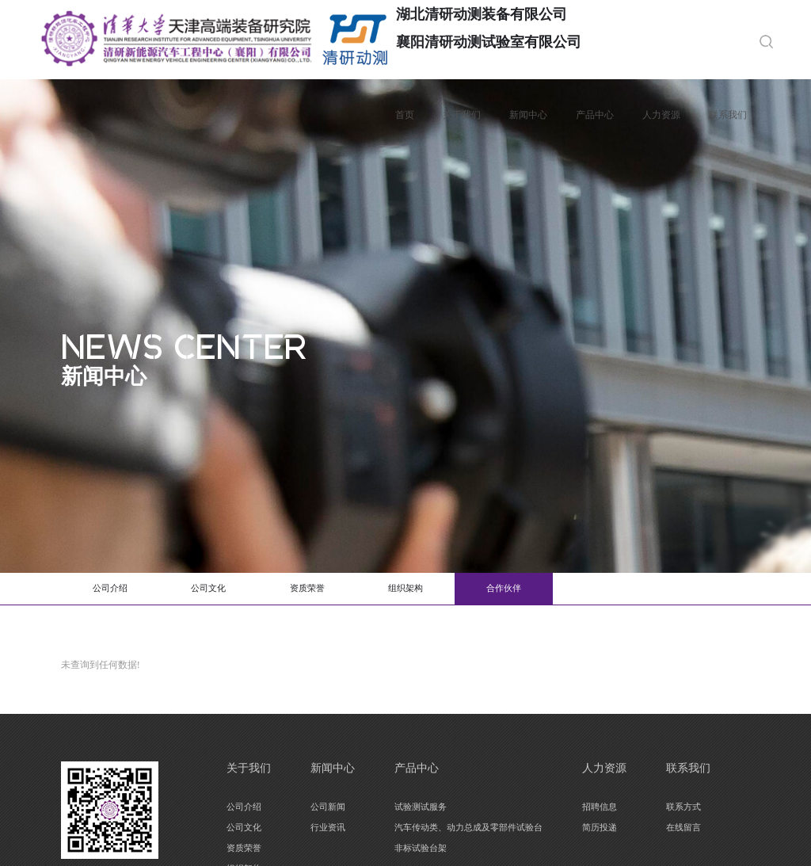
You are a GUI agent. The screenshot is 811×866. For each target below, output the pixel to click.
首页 (402, 114)
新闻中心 (526, 114)
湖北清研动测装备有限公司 (483, 14)
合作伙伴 (574, 590)
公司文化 (232, 590)
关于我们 (459, 114)
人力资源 (659, 114)
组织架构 (460, 590)
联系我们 (725, 114)
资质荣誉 (346, 590)
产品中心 (592, 114)
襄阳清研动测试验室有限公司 (491, 42)
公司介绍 (118, 590)
